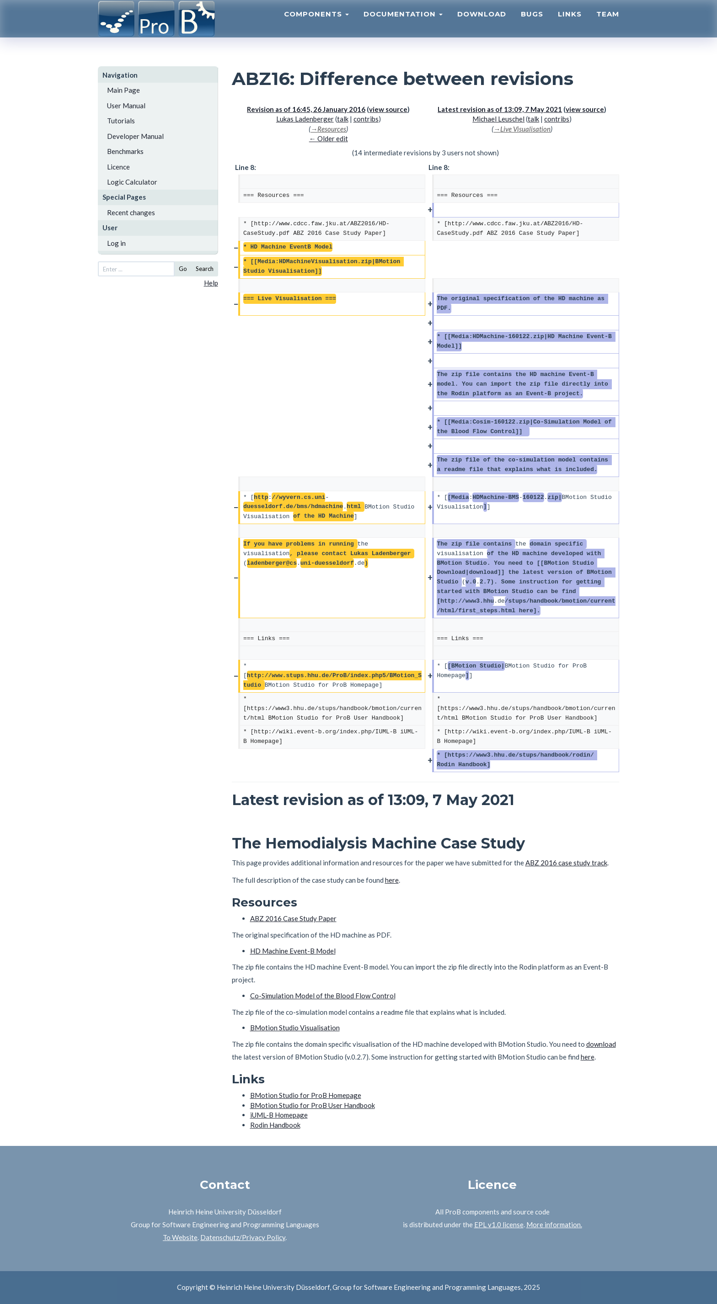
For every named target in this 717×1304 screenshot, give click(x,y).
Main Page (123, 90)
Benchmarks (125, 151)
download (601, 1044)
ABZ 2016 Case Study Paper (293, 918)
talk (342, 119)
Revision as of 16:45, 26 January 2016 (306, 109)
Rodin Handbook (275, 1125)
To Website (180, 1237)
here (392, 880)
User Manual (126, 105)
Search (205, 268)
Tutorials (121, 121)
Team (607, 25)
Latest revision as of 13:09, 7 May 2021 (500, 109)
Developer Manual (135, 136)
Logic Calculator (132, 182)
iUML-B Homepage (279, 1115)
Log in (116, 243)
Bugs (532, 25)
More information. (554, 1224)
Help (211, 283)
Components (316, 25)
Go (183, 268)
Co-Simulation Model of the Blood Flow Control (323, 995)
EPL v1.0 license (499, 1224)
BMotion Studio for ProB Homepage (305, 1095)
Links (570, 25)
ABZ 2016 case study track (566, 863)
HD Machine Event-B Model (293, 951)
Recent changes (131, 212)
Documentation (403, 25)
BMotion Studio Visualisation (295, 1027)
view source (388, 109)
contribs (366, 119)
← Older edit (328, 138)
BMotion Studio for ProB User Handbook (312, 1105)
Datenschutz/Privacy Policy (242, 1237)
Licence (118, 167)
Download (481, 25)
